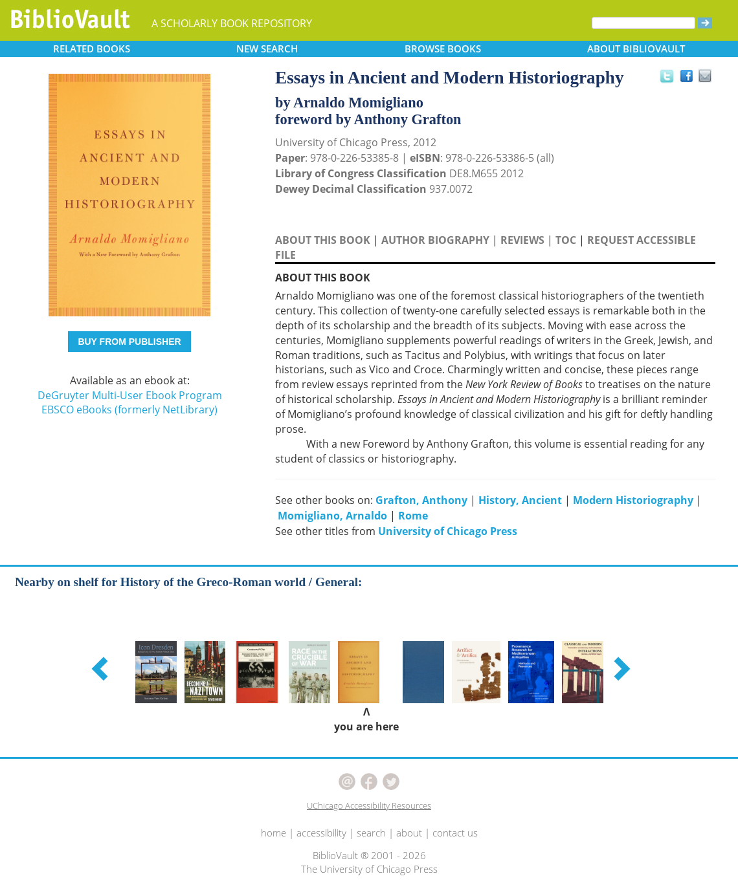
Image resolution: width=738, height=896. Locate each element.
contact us (455, 832)
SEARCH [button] (267, 48)
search (371, 832)
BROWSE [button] (443, 48)
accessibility (321, 832)
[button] (102, 668)
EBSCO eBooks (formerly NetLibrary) (129, 409)
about (409, 832)
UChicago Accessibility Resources (369, 805)
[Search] (643, 23)
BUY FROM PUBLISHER (129, 341)
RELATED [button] (91, 48)
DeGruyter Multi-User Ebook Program (130, 395)
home (273, 832)
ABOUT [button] (636, 48)
